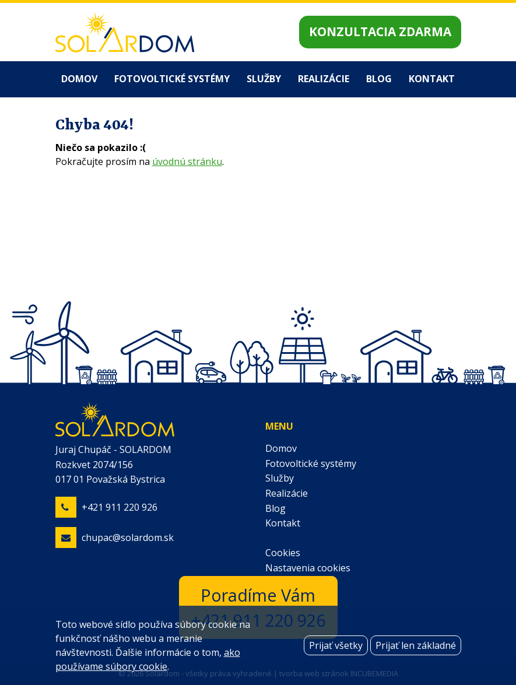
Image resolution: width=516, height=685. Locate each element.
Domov (79, 79)
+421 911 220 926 (119, 507)
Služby (264, 79)
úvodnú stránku (187, 161)
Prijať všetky (336, 645)
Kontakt (432, 79)
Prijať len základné (415, 645)
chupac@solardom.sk (128, 537)
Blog (379, 79)
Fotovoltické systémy (172, 79)
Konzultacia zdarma (380, 31)
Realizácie (323, 79)
